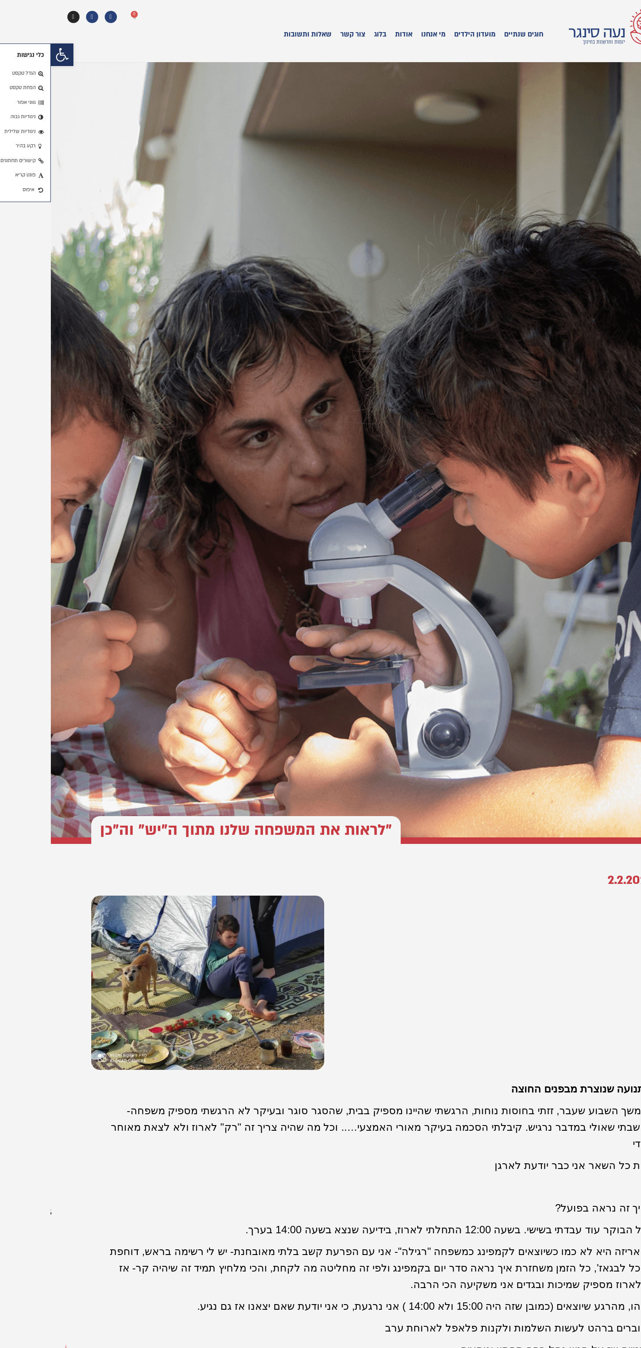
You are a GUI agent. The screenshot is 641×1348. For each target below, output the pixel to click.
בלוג (329, 34)
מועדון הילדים (424, 34)
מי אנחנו (382, 34)
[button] (11, 54)
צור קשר (302, 34)
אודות (353, 34)
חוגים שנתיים (472, 34)
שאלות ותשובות (257, 34)
